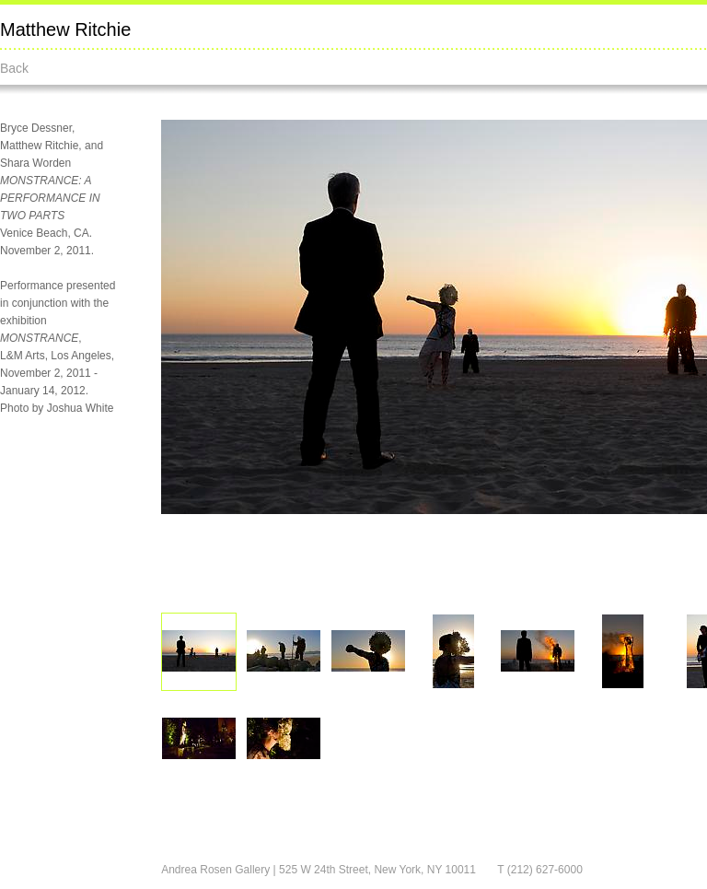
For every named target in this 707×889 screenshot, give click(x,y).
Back (14, 68)
